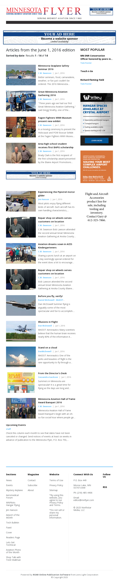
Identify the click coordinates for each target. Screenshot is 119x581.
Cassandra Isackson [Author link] (48, 377)
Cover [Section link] (9, 532)
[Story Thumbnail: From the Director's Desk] (21, 392)
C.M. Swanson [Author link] (44, 73)
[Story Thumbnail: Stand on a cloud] (21, 366)
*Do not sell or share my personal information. (56, 514)
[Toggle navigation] (8, 23)
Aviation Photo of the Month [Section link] (13, 551)
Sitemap (53, 490)
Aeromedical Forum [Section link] (12, 496)
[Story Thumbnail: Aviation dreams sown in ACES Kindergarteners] (21, 262)
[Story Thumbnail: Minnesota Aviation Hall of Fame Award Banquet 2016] (21, 417)
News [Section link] (9, 480)
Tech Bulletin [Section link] (12, 522)
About (31, 490)
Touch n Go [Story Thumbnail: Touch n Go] (86, 71)
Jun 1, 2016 (59, 73)
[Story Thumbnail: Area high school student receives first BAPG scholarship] (21, 162)
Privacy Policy (56, 485)
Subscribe (32, 485)
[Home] (45, 14)
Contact (32, 480)
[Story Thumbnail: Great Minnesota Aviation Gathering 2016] (21, 110)
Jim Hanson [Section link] (12, 510)
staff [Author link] (8, 429)
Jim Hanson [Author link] (43, 199)
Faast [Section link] (9, 527)
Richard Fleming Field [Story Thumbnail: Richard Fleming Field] (92, 79)
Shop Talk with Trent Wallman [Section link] (13, 558)
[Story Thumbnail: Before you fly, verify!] (21, 315)
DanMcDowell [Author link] (44, 351)
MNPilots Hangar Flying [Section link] (13, 504)
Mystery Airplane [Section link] (14, 490)
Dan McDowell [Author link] (45, 325)
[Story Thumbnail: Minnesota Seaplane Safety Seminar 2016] (21, 84)
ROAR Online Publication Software (51, 574)
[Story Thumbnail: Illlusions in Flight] (21, 340)
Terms (57, 505)
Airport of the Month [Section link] (13, 516)
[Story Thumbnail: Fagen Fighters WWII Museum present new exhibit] (21, 136)
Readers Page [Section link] (13, 537)
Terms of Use (56, 480)
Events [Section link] (9, 485)
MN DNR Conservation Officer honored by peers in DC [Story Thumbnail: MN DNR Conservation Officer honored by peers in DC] (95, 59)
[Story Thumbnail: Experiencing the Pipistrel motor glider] (21, 210)
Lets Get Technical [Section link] (10, 543)
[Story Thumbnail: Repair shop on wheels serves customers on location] (21, 236)
